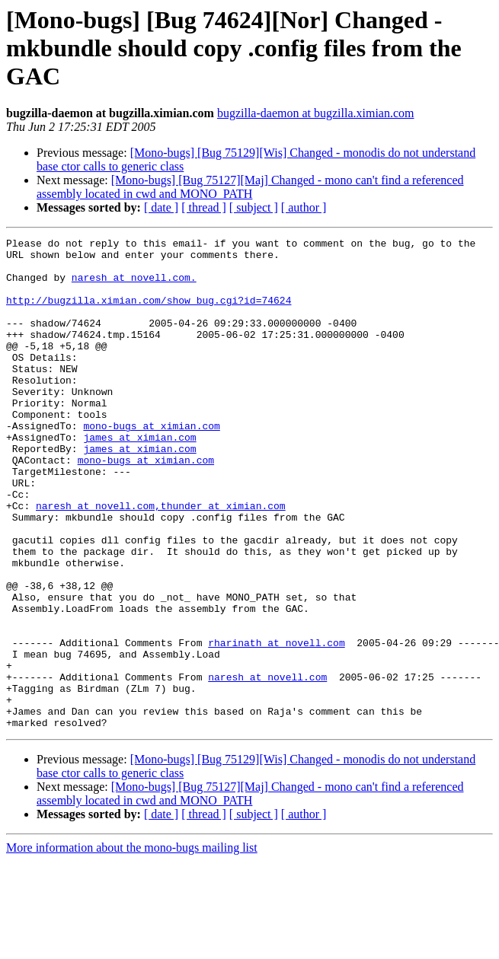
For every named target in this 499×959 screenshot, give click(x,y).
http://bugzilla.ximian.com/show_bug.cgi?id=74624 (148, 313)
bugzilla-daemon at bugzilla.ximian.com (315, 113)
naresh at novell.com (95, 560)
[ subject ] (253, 207)
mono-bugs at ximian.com (151, 464)
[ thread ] (203, 207)
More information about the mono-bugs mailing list (131, 945)
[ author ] (304, 207)
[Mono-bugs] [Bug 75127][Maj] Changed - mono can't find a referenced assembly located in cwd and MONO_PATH (250, 187)
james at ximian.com (139, 478)
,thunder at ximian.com (220, 560)
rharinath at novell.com (276, 724)
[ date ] (161, 207)
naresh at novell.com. (134, 286)
